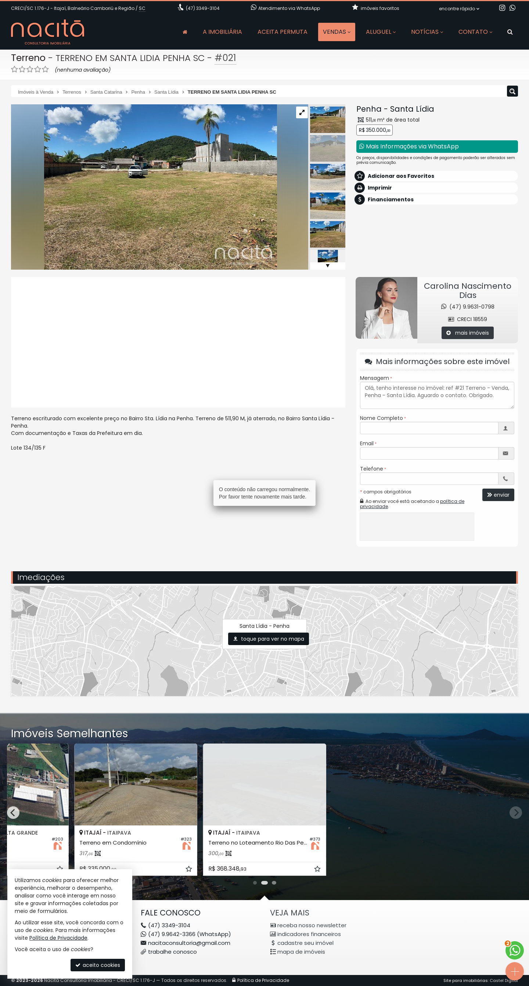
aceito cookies (97, 965)
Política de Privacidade (58, 938)
